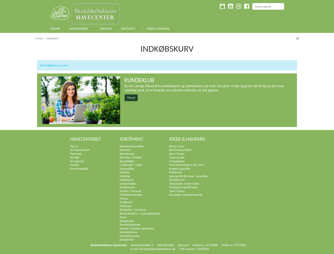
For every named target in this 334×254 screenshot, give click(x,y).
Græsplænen (177, 161)
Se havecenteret (79, 150)
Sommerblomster (130, 224)
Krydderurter (127, 187)
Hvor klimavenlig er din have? (187, 165)
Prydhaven (175, 172)
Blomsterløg (127, 154)
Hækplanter (127, 180)
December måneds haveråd (185, 195)
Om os (74, 146)
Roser (123, 217)
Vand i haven (176, 191)
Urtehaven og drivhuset (183, 187)
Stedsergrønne (128, 232)
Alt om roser (176, 146)
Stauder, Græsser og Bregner (137, 228)
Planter (124, 198)
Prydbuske (126, 202)
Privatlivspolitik (79, 169)
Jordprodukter (128, 183)
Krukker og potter (179, 169)
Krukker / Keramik (130, 191)
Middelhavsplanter (131, 195)
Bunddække (127, 161)
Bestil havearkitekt (180, 150)
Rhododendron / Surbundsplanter (140, 213)
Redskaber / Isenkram (133, 210)
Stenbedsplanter (130, 236)
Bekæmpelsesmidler (132, 146)
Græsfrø (125, 172)
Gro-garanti (77, 161)
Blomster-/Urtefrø (130, 157)
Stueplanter (127, 239)
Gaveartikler (127, 169)
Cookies (74, 165)
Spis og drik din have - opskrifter (188, 176)
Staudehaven (177, 180)
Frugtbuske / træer (131, 165)
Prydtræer (126, 206)
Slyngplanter (127, 221)
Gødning (125, 176)
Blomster (125, 150)
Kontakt (74, 157)
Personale (76, 154)
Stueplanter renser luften (184, 183)
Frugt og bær (177, 157)
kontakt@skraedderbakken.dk (157, 249)
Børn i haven (176, 154)
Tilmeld (131, 97)
